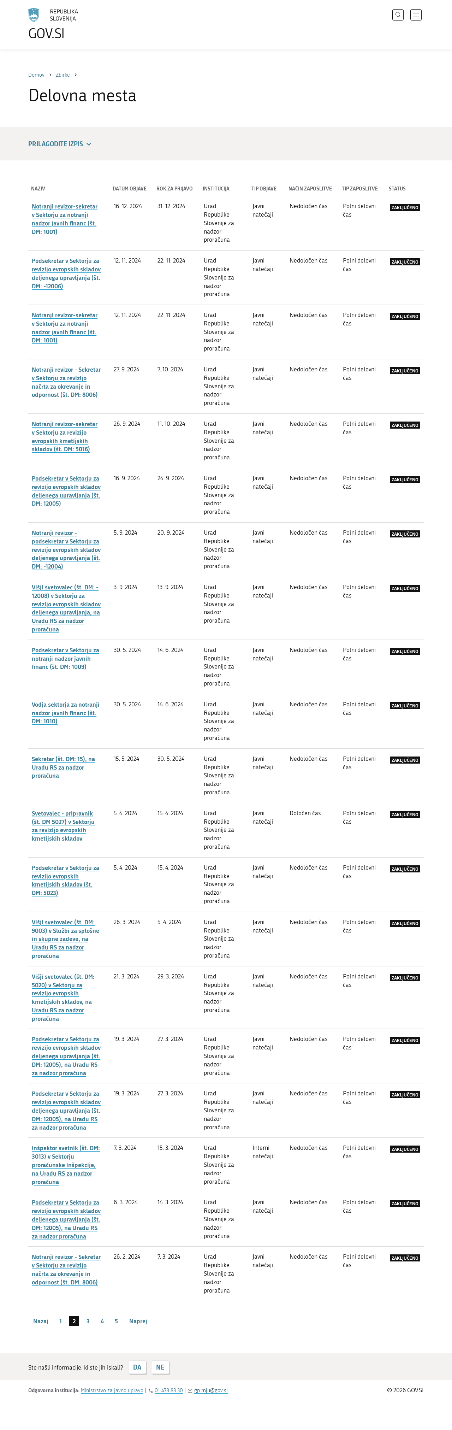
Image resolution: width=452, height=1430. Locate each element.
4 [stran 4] (102, 1321)
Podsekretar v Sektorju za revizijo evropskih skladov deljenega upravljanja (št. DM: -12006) (66, 273)
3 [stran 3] (88, 1321)
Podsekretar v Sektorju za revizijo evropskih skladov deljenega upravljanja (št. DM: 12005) (66, 490)
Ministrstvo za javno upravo (112, 1390)
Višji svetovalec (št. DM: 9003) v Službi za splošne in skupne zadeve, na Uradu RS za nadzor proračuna (65, 939)
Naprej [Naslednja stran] (138, 1321)
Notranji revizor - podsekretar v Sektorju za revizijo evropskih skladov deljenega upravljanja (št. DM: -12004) (66, 549)
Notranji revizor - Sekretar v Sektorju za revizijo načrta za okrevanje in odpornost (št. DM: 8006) (66, 382)
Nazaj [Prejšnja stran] (40, 1321)
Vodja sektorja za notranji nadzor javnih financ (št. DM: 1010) (66, 712)
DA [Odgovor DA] (137, 1367)
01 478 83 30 (169, 1390)
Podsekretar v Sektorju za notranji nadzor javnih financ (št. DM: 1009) (65, 658)
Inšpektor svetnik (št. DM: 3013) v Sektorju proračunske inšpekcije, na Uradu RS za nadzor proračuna (66, 1164)
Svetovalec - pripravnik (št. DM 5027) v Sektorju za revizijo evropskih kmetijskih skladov (63, 825)
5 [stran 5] (116, 1321)
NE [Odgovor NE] (160, 1367)
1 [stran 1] (60, 1321)
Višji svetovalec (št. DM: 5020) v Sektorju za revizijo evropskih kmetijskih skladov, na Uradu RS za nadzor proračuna (63, 997)
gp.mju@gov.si (211, 1390)
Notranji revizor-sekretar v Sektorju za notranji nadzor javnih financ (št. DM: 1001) (64, 218)
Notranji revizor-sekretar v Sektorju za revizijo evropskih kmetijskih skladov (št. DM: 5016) (64, 436)
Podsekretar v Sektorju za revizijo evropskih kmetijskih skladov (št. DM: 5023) (65, 880)
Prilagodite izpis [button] (61, 144)
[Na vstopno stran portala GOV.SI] (72, 24)
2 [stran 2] (74, 1321)
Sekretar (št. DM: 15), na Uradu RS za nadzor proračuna (63, 767)
